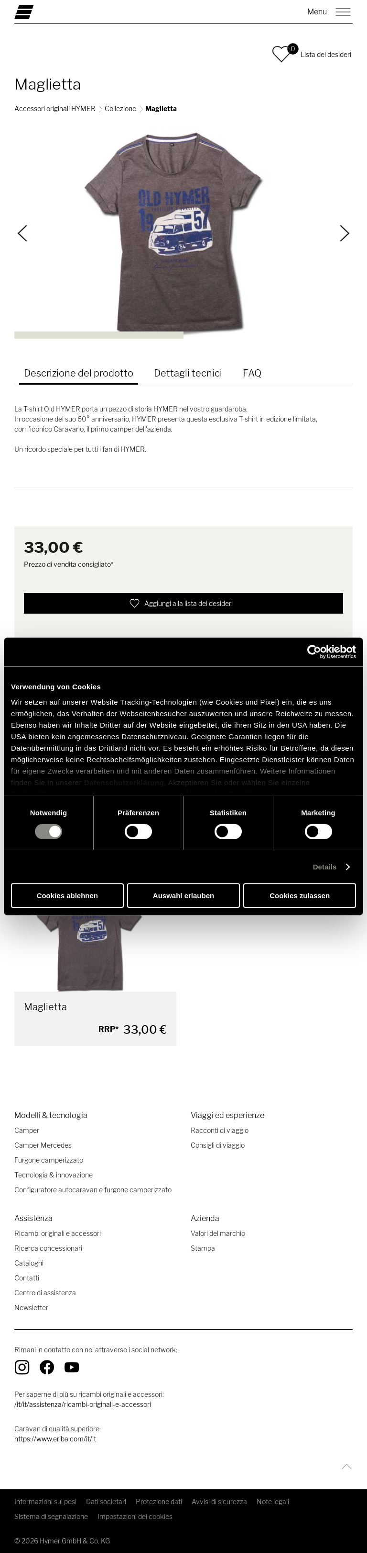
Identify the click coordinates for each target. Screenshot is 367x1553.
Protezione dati (159, 1501)
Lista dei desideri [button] (326, 54)
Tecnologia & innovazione (53, 1175)
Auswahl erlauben (183, 895)
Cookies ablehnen (67, 895)
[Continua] (345, 233)
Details (325, 867)
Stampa (203, 1248)
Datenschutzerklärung (124, 782)
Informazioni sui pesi (45, 1501)
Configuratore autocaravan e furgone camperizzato (93, 1190)
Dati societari (106, 1501)
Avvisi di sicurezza (219, 1501)
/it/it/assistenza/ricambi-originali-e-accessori (82, 1404)
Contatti (26, 1278)
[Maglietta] (95, 941)
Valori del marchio (218, 1233)
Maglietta (45, 1007)
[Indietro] (23, 233)
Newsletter (31, 1307)
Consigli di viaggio (218, 1145)
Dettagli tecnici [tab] (188, 373)
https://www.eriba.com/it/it (55, 1439)
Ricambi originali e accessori (57, 1233)
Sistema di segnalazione (51, 1516)
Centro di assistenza (45, 1293)
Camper (26, 1130)
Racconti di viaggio (219, 1130)
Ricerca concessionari (48, 1248)
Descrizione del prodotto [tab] (78, 373)
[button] (281, 54)
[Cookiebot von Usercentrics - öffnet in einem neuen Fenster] (314, 652)
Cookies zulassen (300, 895)
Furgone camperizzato (48, 1160)
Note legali (273, 1501)
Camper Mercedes (43, 1145)
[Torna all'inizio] (344, 1466)
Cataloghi (28, 1263)
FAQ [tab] (252, 373)
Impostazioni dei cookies (135, 1516)
